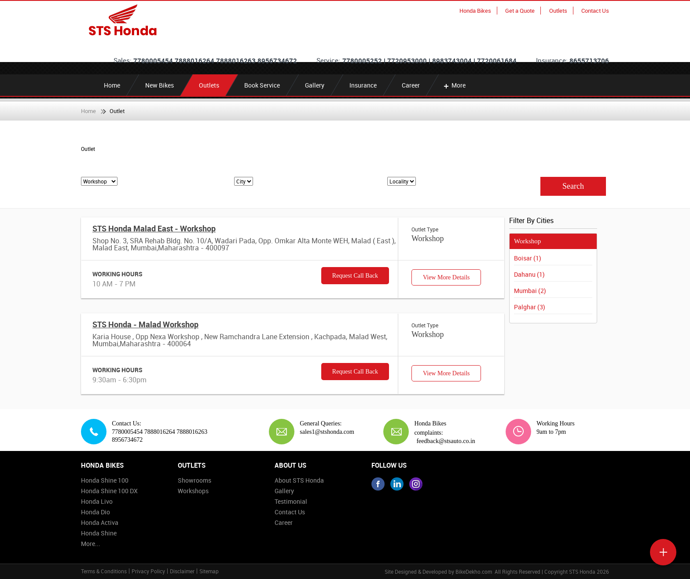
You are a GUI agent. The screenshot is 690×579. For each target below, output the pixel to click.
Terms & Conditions (104, 571)
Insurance (363, 85)
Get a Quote (520, 11)
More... (90, 543)
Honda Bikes (475, 11)
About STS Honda (299, 480)
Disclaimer (182, 571)
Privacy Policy (148, 571)
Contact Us (595, 11)
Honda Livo (97, 501)
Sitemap (209, 571)
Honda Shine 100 (104, 480)
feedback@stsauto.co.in (445, 441)
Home (112, 85)
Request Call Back (355, 275)
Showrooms (194, 480)
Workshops (193, 491)
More (454, 85)
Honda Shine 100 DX (109, 491)
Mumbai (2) (530, 290)
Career (411, 85)
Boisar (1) (527, 258)
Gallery (314, 85)
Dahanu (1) (529, 274)
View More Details (446, 277)
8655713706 (589, 60)
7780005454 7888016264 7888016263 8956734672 (215, 60)
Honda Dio (95, 512)
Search (573, 186)
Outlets (558, 11)
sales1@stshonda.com (324, 432)
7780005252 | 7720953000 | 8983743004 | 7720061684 (429, 60)
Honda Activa (99, 522)
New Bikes (159, 85)
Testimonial (291, 501)
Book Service (262, 85)
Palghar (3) (529, 307)
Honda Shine (99, 533)
